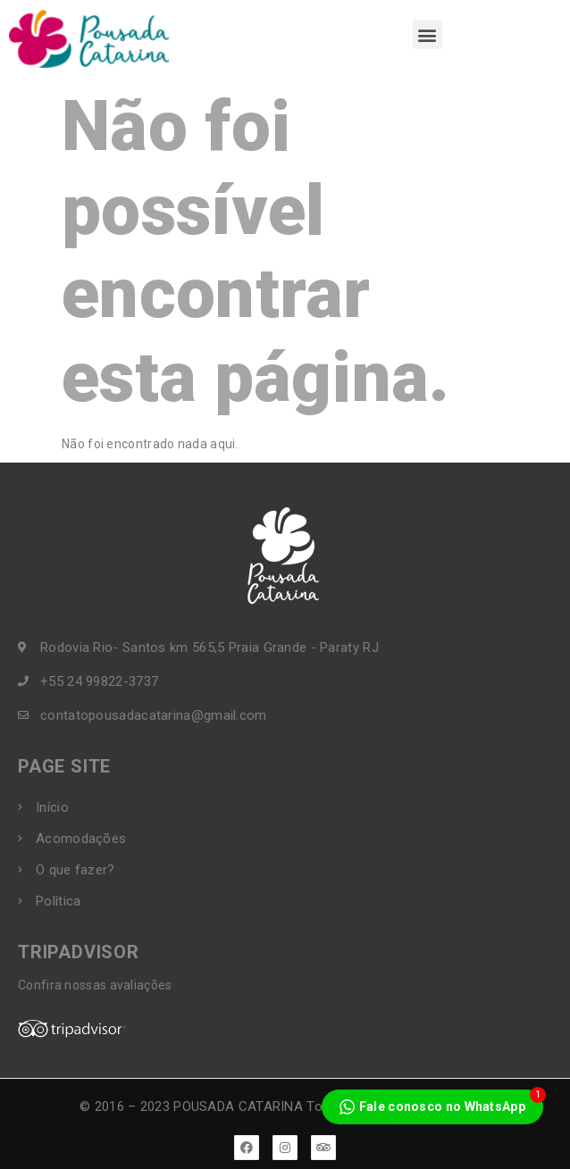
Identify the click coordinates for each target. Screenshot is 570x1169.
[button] (427, 34)
